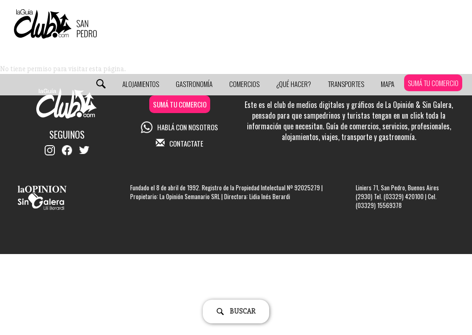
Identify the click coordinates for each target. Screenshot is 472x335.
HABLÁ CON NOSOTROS (179, 127)
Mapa (387, 84)
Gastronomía (194, 84)
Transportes (346, 84)
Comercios (244, 84)
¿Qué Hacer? (293, 84)
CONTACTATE (179, 143)
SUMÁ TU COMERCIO (433, 83)
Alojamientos (140, 84)
